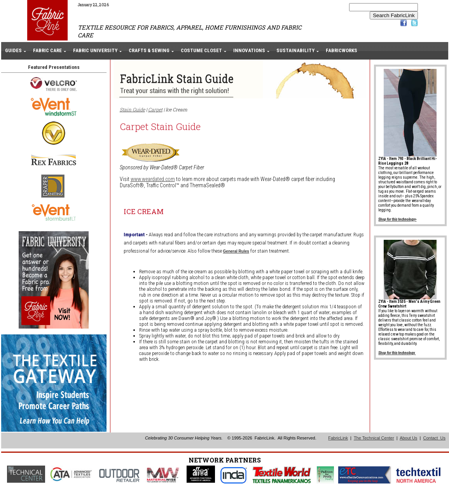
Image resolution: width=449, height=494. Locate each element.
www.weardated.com (153, 179)
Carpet (155, 109)
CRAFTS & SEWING (149, 50)
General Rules (236, 251)
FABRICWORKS (341, 50)
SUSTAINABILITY (295, 50)
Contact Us (434, 438)
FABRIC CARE (47, 50)
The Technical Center (374, 438)
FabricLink (338, 438)
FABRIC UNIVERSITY (95, 50)
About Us (408, 438)
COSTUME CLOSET (201, 50)
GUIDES (13, 50)
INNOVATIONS (249, 50)
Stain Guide (132, 109)
